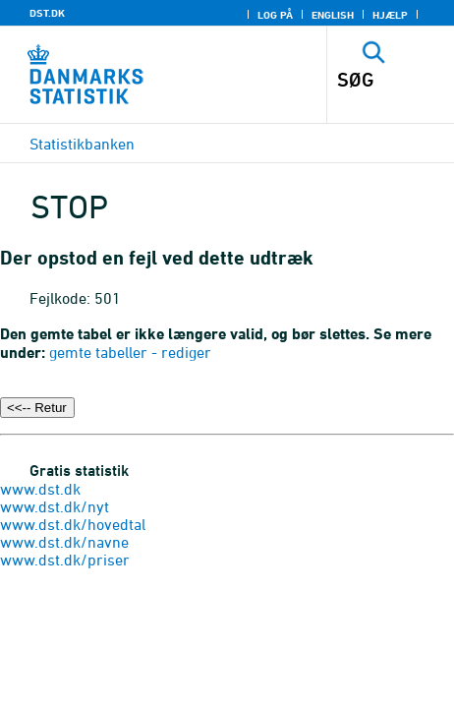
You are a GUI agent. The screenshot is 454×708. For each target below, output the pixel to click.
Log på (275, 15)
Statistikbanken (82, 143)
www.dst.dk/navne (64, 542)
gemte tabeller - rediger (130, 352)
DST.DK (47, 13)
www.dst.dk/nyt (54, 506)
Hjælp (390, 15)
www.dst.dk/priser (65, 559)
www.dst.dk (40, 489)
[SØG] (378, 79)
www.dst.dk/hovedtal (72, 524)
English (333, 15)
